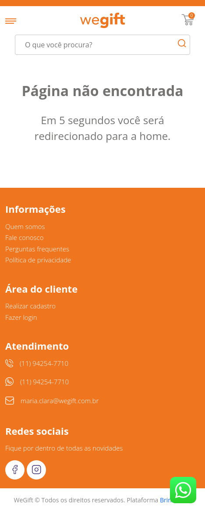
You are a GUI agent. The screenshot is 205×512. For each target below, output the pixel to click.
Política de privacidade (38, 259)
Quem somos (25, 226)
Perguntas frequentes (37, 248)
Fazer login (21, 317)
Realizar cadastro (30, 305)
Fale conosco (24, 237)
